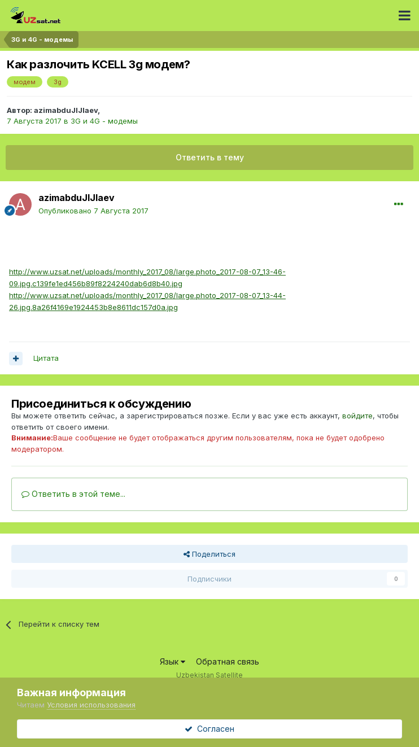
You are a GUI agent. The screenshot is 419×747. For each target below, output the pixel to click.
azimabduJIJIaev (66, 110)
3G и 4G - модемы (104, 120)
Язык (172, 661)
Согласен (209, 728)
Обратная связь (227, 661)
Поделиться (209, 553)
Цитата (46, 357)
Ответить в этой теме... (73, 494)
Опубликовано (93, 210)
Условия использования (91, 704)
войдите (357, 415)
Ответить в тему (210, 157)
